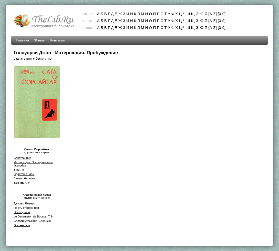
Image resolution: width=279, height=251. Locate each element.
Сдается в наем (24, 174)
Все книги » (22, 182)
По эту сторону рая (26, 207)
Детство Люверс (24, 203)
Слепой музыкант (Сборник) (32, 220)
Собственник (22, 157)
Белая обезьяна (24, 178)
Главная (22, 40)
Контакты (57, 40)
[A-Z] (212, 14)
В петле (19, 169)
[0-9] (221, 14)
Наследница (22, 212)
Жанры (39, 40)
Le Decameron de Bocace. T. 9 (33, 216)
